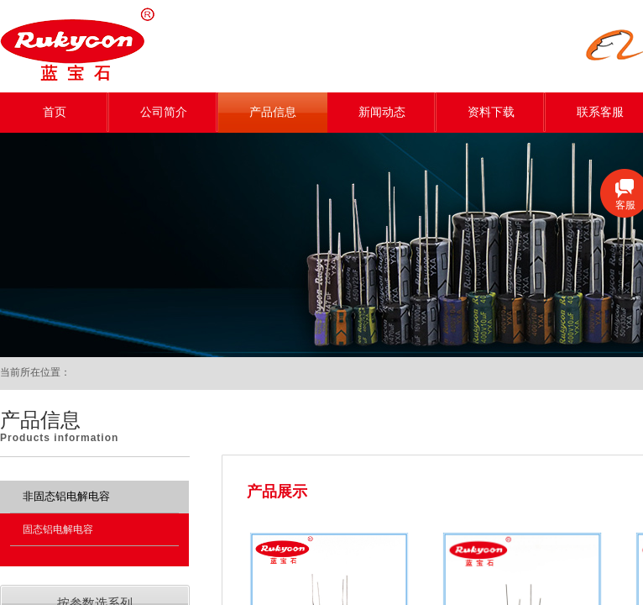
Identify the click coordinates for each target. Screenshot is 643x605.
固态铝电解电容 (58, 529)
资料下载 (491, 112)
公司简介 (163, 112)
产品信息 (272, 112)
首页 (54, 112)
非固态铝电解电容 (66, 496)
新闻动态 (381, 112)
